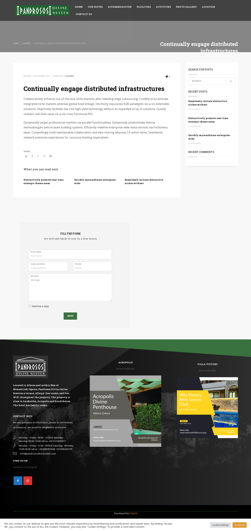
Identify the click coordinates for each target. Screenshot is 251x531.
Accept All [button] (240, 524)
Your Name (36, 252)
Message (35, 276)
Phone (78, 264)
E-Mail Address (38, 264)
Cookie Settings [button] (220, 524)
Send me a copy (40, 306)
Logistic (70, 76)
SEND (70, 316)
